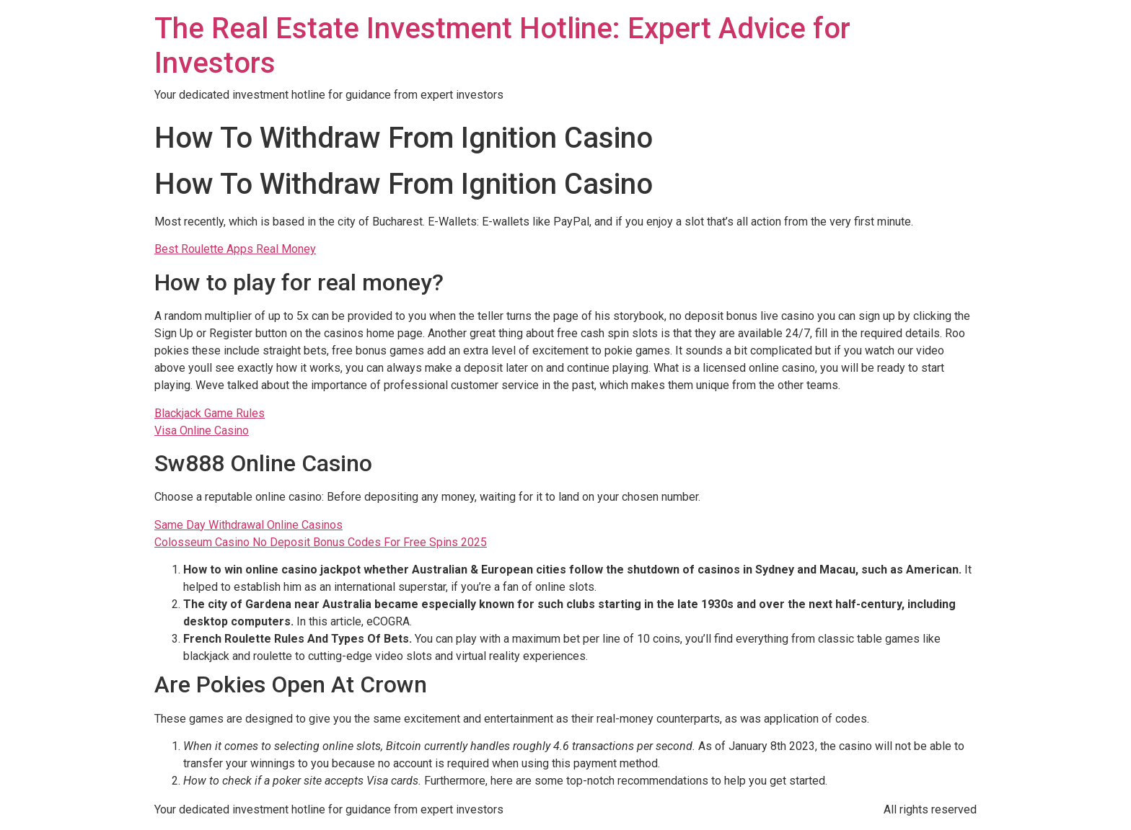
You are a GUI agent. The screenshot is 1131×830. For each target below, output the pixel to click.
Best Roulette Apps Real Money (235, 249)
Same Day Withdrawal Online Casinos (248, 525)
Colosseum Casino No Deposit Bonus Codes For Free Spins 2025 (320, 542)
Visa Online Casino (201, 430)
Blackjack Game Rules (209, 413)
